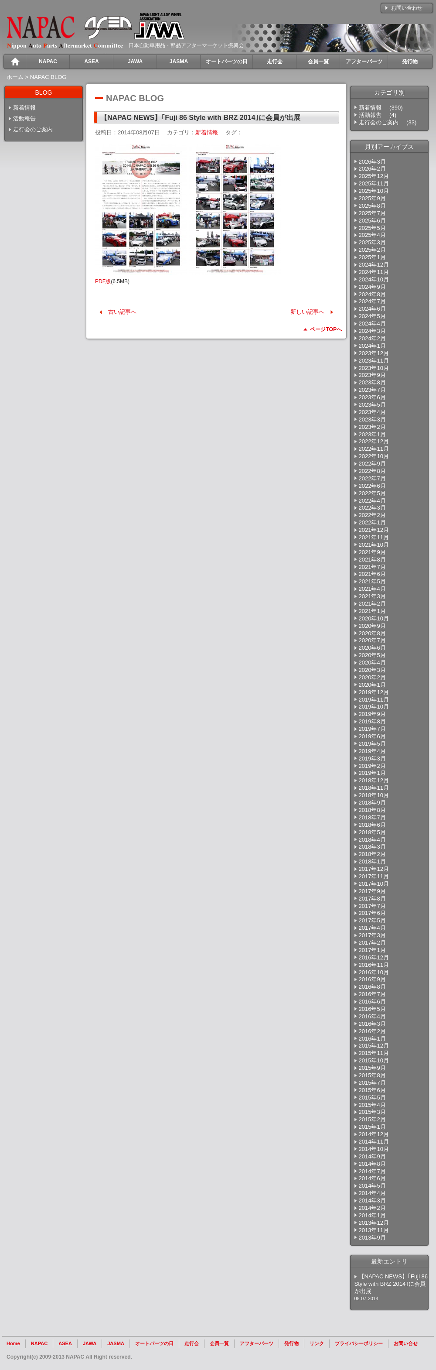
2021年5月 (372, 581)
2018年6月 (372, 825)
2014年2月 (372, 1208)
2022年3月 (372, 507)
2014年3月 (372, 1200)
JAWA (89, 1343)
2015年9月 (372, 1068)
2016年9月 (372, 979)
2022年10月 (374, 456)
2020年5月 (372, 655)
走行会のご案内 (33, 129)
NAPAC (39, 1343)
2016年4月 (372, 1016)
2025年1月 (372, 257)
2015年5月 (372, 1097)
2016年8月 (372, 986)
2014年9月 (372, 1156)
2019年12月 (374, 692)
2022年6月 (372, 486)
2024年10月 (374, 279)
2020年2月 (372, 677)
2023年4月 (372, 412)
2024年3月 (372, 331)
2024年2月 (372, 338)
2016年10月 (374, 972)
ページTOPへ (326, 329)
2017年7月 (372, 906)
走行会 (191, 1343)
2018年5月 (372, 832)
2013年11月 (374, 1230)
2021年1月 (372, 611)
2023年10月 (374, 368)
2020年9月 (372, 626)
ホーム (15, 77)
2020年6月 (372, 647)
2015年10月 (374, 1060)
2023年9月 (372, 375)
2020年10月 (374, 618)
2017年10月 (374, 883)
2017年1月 (372, 950)
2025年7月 (372, 213)
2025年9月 (372, 198)
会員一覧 (219, 1343)
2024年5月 (372, 316)
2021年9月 (372, 552)
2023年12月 (374, 353)
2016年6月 (372, 1001)
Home (13, 1343)
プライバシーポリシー (359, 1343)
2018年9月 (372, 802)
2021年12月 (374, 530)
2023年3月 (372, 419)
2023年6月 (372, 397)
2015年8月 (372, 1075)
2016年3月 (372, 1024)
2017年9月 (372, 891)
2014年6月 (372, 1178)
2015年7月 (372, 1082)
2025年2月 (372, 250)
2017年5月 (372, 920)
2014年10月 (374, 1149)
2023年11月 (374, 360)
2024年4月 (372, 323)
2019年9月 (372, 714)
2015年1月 (372, 1126)
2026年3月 (372, 161)
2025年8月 (372, 205)
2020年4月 (372, 662)
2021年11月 (374, 537)
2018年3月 (372, 846)
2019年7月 (372, 729)
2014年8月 (372, 1164)
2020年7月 (372, 640)
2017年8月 (372, 898)
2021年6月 (372, 574)
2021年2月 (372, 603)
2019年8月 (372, 721)
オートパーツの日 (154, 1343)
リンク (317, 1343)
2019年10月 (374, 706)
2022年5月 (372, 493)
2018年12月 (374, 780)
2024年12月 (374, 264)
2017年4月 (372, 928)
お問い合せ (406, 1343)
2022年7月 (372, 478)
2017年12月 (374, 869)
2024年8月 (372, 294)
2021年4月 (372, 589)
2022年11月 (374, 448)
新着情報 (24, 107)
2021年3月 (372, 596)
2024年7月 (372, 301)
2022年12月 (374, 441)
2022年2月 (372, 515)
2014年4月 (372, 1193)
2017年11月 (374, 876)
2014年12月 (374, 1134)
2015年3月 (372, 1112)
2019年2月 (372, 766)
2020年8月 (372, 633)
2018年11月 (374, 787)
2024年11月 (374, 272)
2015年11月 (374, 1053)
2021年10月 (374, 544)
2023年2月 (372, 427)
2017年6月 (372, 913)
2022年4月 (372, 500)
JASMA (115, 1343)
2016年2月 (372, 1031)
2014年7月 (372, 1171)
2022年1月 (372, 522)
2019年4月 (372, 751)
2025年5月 (372, 228)
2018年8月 (372, 810)
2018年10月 (374, 795)
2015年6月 (372, 1090)
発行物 (291, 1343)
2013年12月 (374, 1222)
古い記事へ (122, 311)
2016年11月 (374, 965)
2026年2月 (372, 168)
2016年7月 (372, 994)
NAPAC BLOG (48, 77)
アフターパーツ (256, 1343)
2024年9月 (372, 287)
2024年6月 (372, 308)
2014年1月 (372, 1215)
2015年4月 (372, 1105)
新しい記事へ (307, 311)
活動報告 (24, 118)
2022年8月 (372, 471)
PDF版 (103, 281)
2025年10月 (374, 191)
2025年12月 (374, 176)
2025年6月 (372, 220)
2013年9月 (372, 1237)
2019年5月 (372, 743)
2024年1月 (372, 345)
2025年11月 (374, 183)
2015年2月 (372, 1119)
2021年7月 (372, 567)
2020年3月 (372, 670)
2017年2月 (372, 942)
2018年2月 (372, 854)
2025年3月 (372, 242)
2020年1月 (372, 685)
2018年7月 (372, 817)
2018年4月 (372, 839)
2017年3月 (372, 935)
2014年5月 (372, 1185)
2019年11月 (374, 699)
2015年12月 (374, 1045)
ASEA (65, 1343)
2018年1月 (372, 861)
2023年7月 (372, 390)
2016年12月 (374, 957)
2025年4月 (372, 235)
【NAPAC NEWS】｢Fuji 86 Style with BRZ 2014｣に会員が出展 (391, 1284)
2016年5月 (372, 1009)
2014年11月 (374, 1141)
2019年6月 (372, 736)
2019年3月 (372, 758)
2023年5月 (372, 404)
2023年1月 (372, 434)
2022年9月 (372, 463)
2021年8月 (372, 559)
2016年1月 (372, 1038)
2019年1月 (372, 773)
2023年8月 (372, 382)
